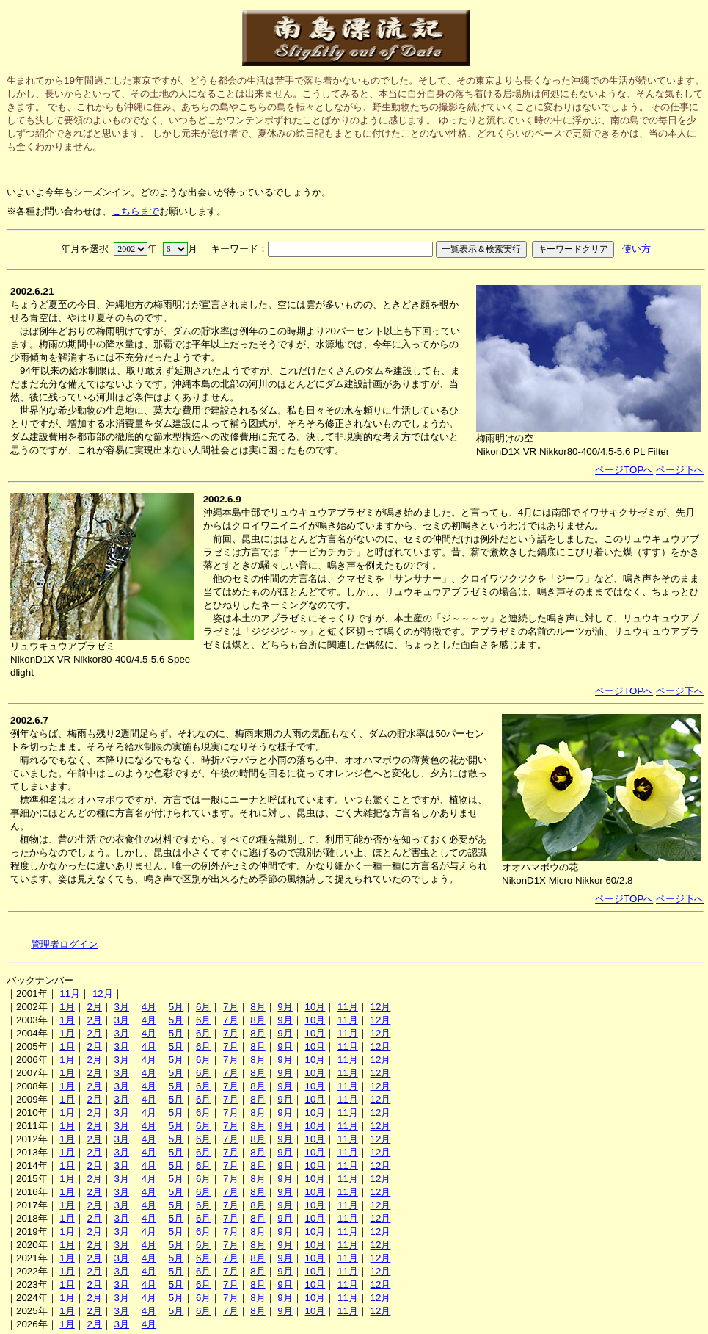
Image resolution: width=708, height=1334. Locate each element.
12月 (102, 993)
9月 (284, 1006)
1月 (66, 1006)
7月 (230, 1006)
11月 (69, 993)
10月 (314, 1006)
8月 (257, 1006)
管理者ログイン (64, 944)
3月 (121, 1006)
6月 (203, 1006)
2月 (94, 1006)
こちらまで (135, 211)
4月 (149, 1006)
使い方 (636, 248)
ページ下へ (680, 469)
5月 (176, 1006)
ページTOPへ (624, 469)
